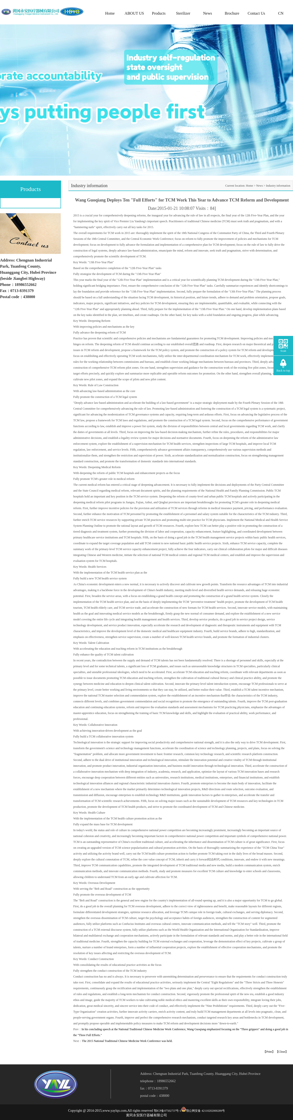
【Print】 (269, 1051)
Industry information (278, 185)
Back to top (283, 370)
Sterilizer (183, 13)
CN (280, 13)
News (207, 13)
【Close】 (282, 1051)
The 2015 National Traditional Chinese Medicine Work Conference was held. (127, 1041)
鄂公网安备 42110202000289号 (205, 1110)
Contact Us (256, 13)
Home (110, 13)
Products (159, 13)
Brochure (232, 13)
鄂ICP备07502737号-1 (167, 1110)
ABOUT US (134, 13)
